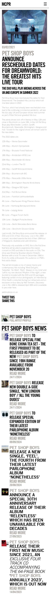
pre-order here (10, 287)
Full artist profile (20, 320)
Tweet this (8, 297)
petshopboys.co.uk (10, 292)
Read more (18, 373)
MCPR (6, 3)
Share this (8, 300)
